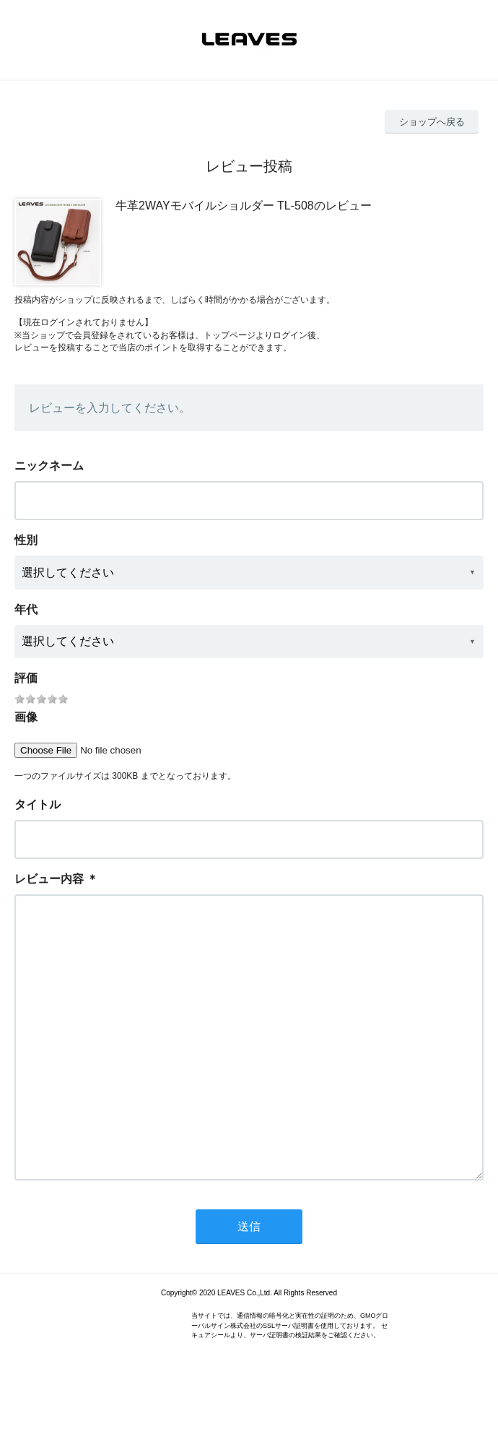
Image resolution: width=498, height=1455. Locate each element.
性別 (26, 540)
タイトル (37, 804)
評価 (26, 678)
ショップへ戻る (432, 121)
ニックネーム (49, 465)
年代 (26, 609)
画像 (26, 717)
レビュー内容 (49, 879)
